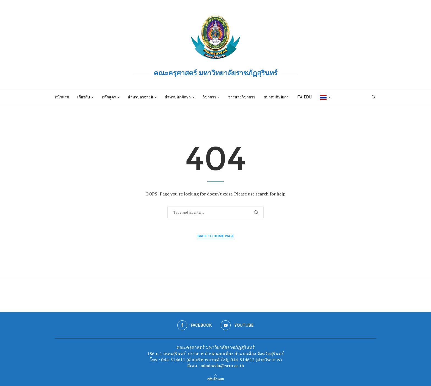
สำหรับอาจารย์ (140, 97)
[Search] (373, 97)
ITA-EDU (304, 97)
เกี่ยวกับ (83, 97)
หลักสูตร (109, 97)
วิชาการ (209, 97)
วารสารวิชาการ (241, 97)
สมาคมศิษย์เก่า (276, 97)
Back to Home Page (215, 236)
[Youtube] (237, 325)
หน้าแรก (62, 97)
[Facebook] (194, 325)
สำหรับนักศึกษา (178, 97)
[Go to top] (215, 378)
